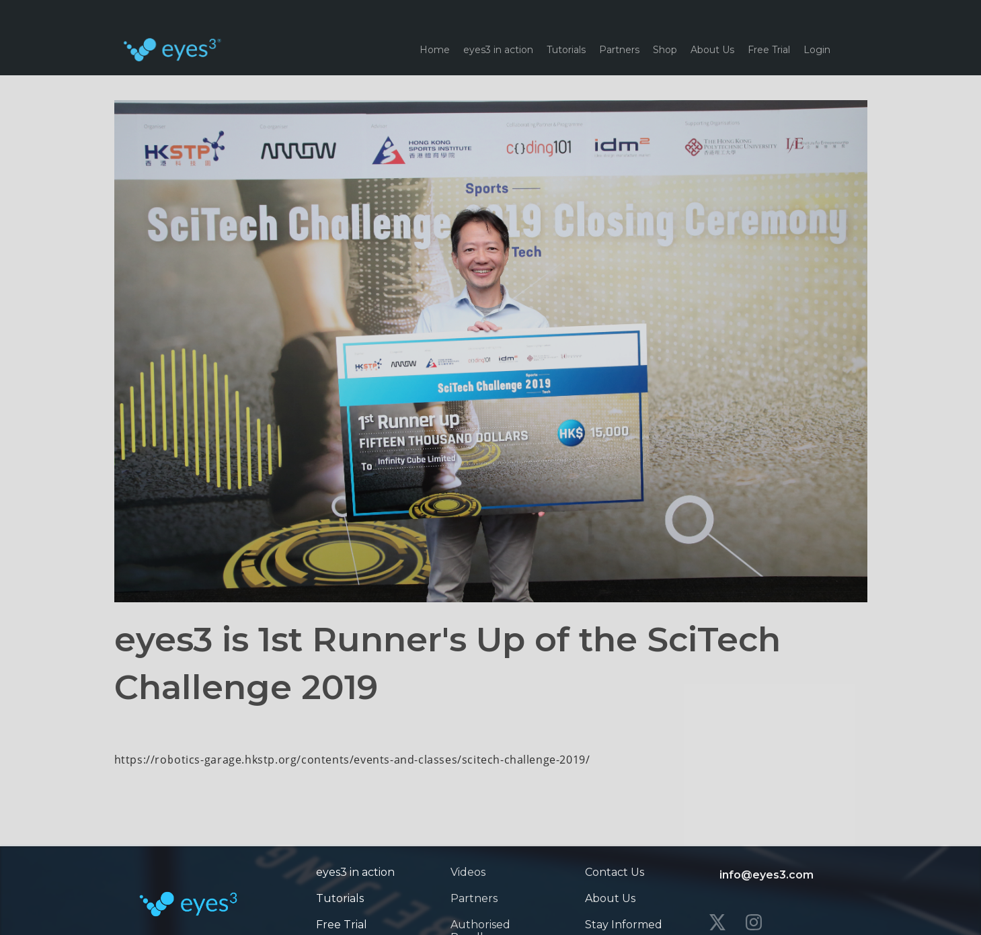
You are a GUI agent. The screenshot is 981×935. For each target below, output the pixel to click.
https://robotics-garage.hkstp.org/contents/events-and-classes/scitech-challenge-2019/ (352, 759)
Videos (467, 872)
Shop (665, 50)
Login (816, 50)
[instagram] (753, 922)
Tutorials (566, 50)
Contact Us (614, 872)
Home (435, 50)
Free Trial (769, 50)
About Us (712, 50)
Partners (619, 50)
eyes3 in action (498, 50)
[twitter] (717, 922)
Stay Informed (623, 924)
